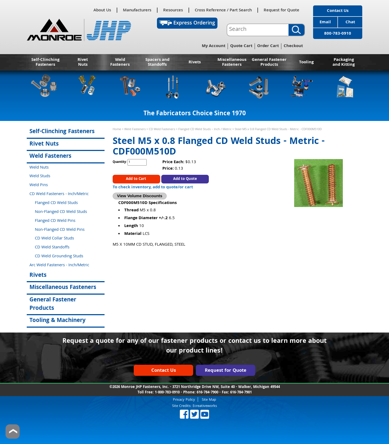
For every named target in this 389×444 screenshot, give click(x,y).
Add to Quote (185, 179)
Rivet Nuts (83, 62)
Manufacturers (137, 10)
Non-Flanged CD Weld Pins (60, 229)
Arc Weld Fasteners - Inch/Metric (59, 265)
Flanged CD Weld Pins (55, 221)
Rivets (195, 62)
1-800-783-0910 (167, 393)
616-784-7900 (207, 393)
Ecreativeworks (205, 406)
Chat (350, 22)
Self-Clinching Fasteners (45, 62)
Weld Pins (38, 185)
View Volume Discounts (139, 195)
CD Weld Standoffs (52, 247)
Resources (173, 10)
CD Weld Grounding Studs (59, 256)
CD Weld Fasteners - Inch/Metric (59, 194)
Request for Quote (281, 10)
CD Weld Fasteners (162, 129)
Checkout (293, 46)
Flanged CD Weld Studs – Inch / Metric (205, 129)
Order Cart (268, 46)
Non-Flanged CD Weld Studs (61, 212)
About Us (102, 10)
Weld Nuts (39, 167)
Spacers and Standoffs (157, 62)
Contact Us (337, 11)
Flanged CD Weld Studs (56, 203)
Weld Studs (39, 176)
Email (325, 22)
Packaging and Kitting (344, 62)
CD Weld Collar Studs (54, 238)
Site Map (209, 399)
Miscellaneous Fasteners (231, 62)
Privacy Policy (184, 399)
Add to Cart (136, 179)
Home (117, 129)
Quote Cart (241, 46)
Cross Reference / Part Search (223, 10)
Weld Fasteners (120, 62)
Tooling (306, 62)
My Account (213, 46)
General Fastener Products (269, 62)
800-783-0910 (337, 33)
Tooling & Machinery (57, 320)
